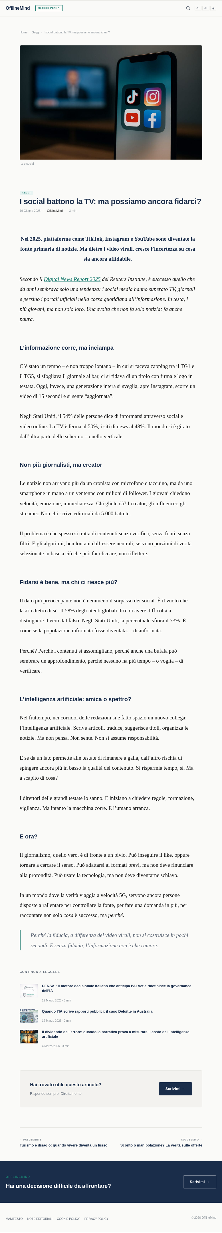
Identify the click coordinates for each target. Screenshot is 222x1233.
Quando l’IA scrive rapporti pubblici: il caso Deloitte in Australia (97, 1011)
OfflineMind (18, 8)
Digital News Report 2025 (72, 279)
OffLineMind (55, 210)
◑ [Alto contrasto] (213, 8)
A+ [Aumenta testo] (205, 8)
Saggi (35, 32)
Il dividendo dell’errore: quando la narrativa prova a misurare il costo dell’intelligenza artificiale (115, 1034)
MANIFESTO (14, 1218)
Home (23, 32)
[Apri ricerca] (188, 8)
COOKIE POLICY (68, 1218)
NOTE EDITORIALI (40, 1218)
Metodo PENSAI (49, 8)
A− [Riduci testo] (198, 8)
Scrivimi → (175, 1089)
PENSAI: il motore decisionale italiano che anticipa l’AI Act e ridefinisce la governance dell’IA (116, 988)
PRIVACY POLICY (96, 1218)
